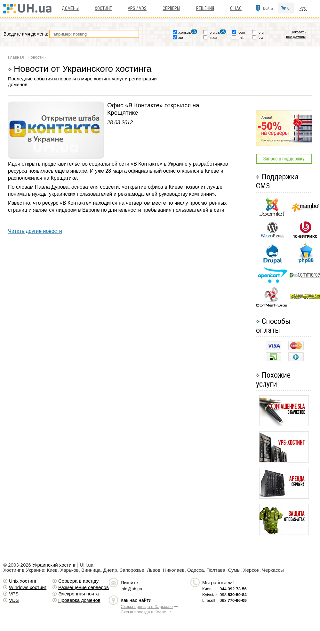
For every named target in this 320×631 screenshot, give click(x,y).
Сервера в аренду (78, 581)
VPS (14, 593)
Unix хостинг (22, 581)
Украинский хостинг (54, 565)
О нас (236, 8)
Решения (205, 8)
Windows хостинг (27, 587)
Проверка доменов (79, 600)
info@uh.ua (131, 588)
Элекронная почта (78, 593)
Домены (70, 8)
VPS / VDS (137, 8)
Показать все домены (299, 34)
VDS (14, 600)
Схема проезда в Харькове (147, 606)
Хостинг (103, 8)
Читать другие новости (35, 231)
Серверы (171, 8)
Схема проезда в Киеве (143, 612)
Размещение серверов (83, 587)
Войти (268, 8)
